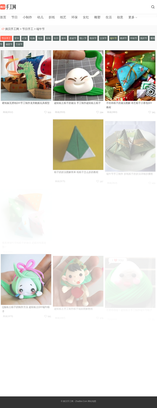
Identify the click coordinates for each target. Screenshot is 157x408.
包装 (40, 38)
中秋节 (133, 38)
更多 (131, 17)
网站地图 (92, 401)
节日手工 (27, 28)
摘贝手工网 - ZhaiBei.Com (75, 401)
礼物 (32, 38)
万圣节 (19, 44)
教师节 (123, 38)
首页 (3, 17)
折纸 (52, 17)
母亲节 (93, 38)
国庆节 (143, 38)
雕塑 (97, 17)
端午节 (40, 28)
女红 (86, 17)
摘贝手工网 (12, 28)
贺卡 (16, 38)
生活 (109, 17)
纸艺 (63, 17)
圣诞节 (73, 38)
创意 (120, 17)
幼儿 (40, 17)
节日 (14, 17)
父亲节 (103, 38)
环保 (74, 17)
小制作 (27, 17)
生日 (56, 38)
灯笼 (24, 38)
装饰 (48, 38)
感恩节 (9, 44)
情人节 (83, 38)
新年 (64, 38)
